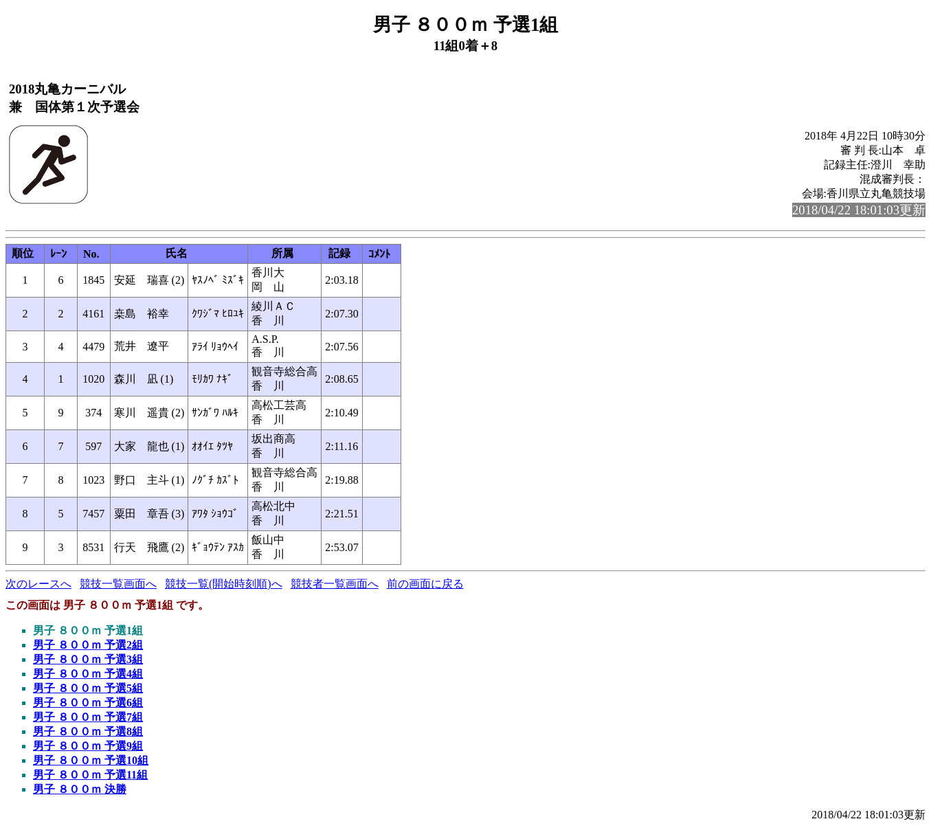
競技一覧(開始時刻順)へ (223, 584)
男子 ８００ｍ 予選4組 (88, 674)
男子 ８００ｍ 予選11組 (90, 775)
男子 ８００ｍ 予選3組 (88, 659)
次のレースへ (38, 584)
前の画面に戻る (425, 584)
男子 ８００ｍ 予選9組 (88, 746)
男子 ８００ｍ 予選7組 (88, 717)
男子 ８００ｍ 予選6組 (88, 702)
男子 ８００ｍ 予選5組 (88, 688)
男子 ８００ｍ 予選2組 (88, 645)
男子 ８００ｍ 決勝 (79, 789)
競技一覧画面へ (118, 584)
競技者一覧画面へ (335, 584)
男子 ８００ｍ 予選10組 (90, 760)
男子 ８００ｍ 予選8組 (88, 731)
